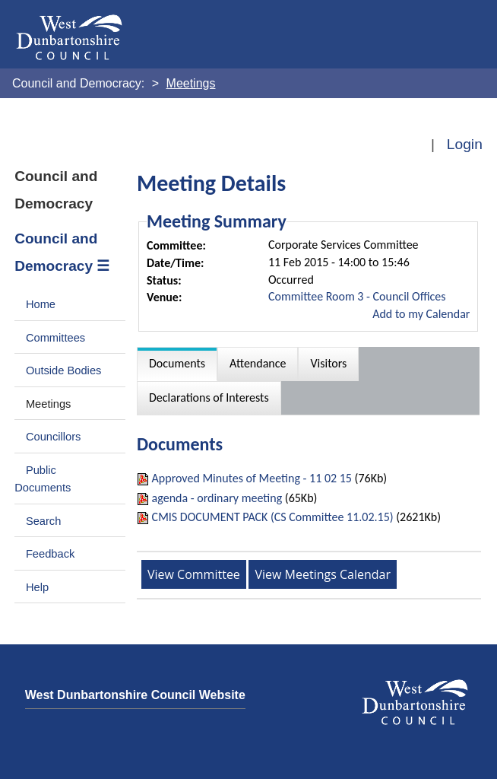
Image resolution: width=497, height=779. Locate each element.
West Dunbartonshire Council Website (135, 694)
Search (44, 521)
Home (40, 304)
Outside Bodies (64, 370)
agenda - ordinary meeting (217, 498)
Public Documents (42, 479)
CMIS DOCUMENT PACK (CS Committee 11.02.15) (273, 517)
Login (465, 144)
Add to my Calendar (421, 314)
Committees (55, 338)
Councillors (53, 437)
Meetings (48, 404)
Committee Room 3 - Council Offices (357, 296)
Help (37, 587)
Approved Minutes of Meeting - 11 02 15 (252, 478)
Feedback (50, 554)
